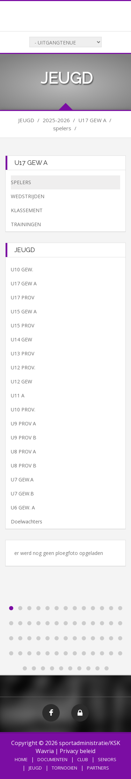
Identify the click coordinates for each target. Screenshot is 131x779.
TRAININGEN (26, 224)
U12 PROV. (23, 367)
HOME (21, 759)
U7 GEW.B (22, 493)
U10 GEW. (22, 269)
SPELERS (21, 182)
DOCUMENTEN (52, 759)
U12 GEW (21, 381)
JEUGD (35, 768)
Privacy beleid (77, 751)
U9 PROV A (23, 423)
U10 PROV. (23, 409)
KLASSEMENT (27, 210)
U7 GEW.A (22, 479)
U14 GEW (21, 339)
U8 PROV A (23, 451)
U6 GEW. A (23, 507)
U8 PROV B (23, 465)
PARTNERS (98, 768)
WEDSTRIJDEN (27, 196)
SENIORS (107, 759)
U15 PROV (22, 325)
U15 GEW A (24, 311)
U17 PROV (22, 297)
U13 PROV (22, 353)
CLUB (82, 759)
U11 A (17, 395)
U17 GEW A (24, 283)
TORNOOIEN (64, 768)
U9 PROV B (23, 437)
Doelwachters (26, 521)
